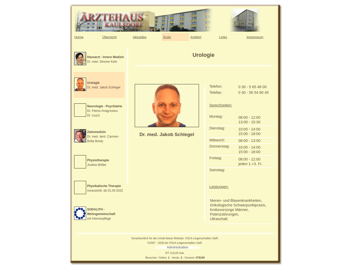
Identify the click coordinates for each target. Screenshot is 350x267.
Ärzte (167, 37)
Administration (177, 247)
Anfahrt (195, 37)
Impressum (255, 37)
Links (223, 37)
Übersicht (109, 37)
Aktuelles (139, 37)
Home (79, 37)
